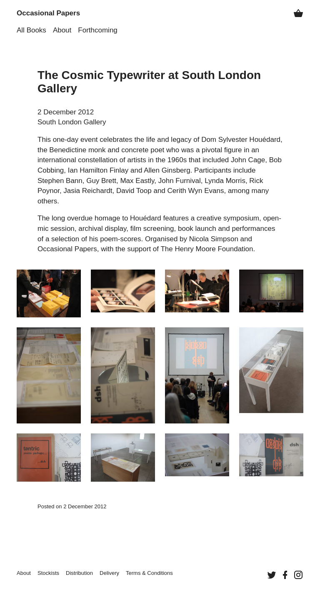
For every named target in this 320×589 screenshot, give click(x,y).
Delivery (109, 573)
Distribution (79, 573)
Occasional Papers (48, 13)
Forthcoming (97, 30)
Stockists (48, 573)
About (62, 30)
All (31, 30)
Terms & (149, 573)
